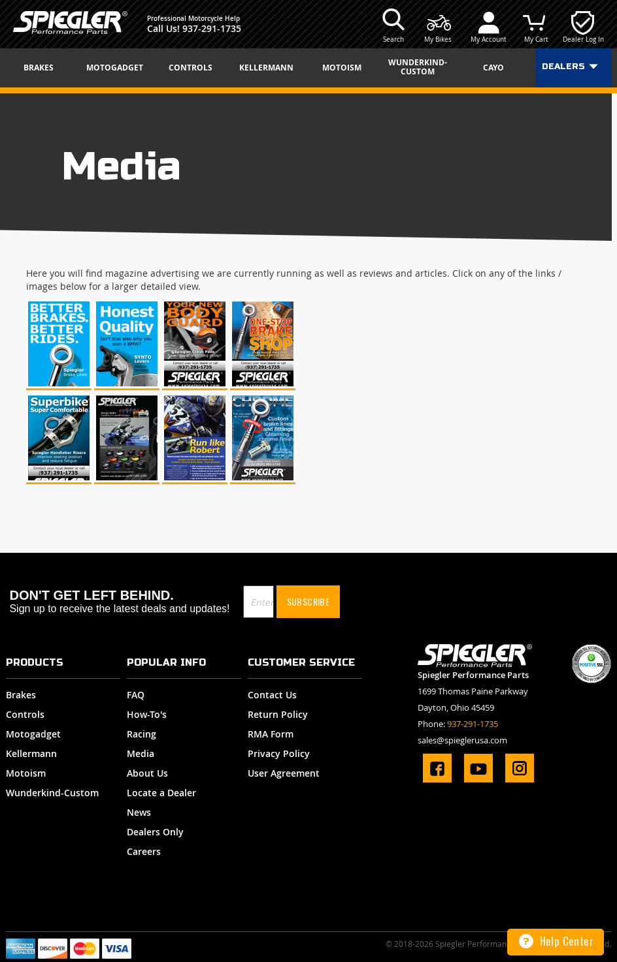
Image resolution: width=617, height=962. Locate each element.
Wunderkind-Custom (52, 792)
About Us (147, 773)
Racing (141, 734)
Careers (144, 851)
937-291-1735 (211, 28)
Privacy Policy (279, 753)
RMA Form (270, 734)
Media (140, 753)
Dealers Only (155, 832)
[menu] (308, 67)
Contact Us (272, 695)
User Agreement (284, 773)
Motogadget (33, 734)
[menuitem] (43, 67)
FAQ (135, 695)
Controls (25, 714)
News (139, 812)
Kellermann (31, 753)
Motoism (26, 773)
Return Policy (278, 714)
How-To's (147, 714)
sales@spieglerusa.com (462, 740)
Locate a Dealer (161, 792)
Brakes (21, 695)
